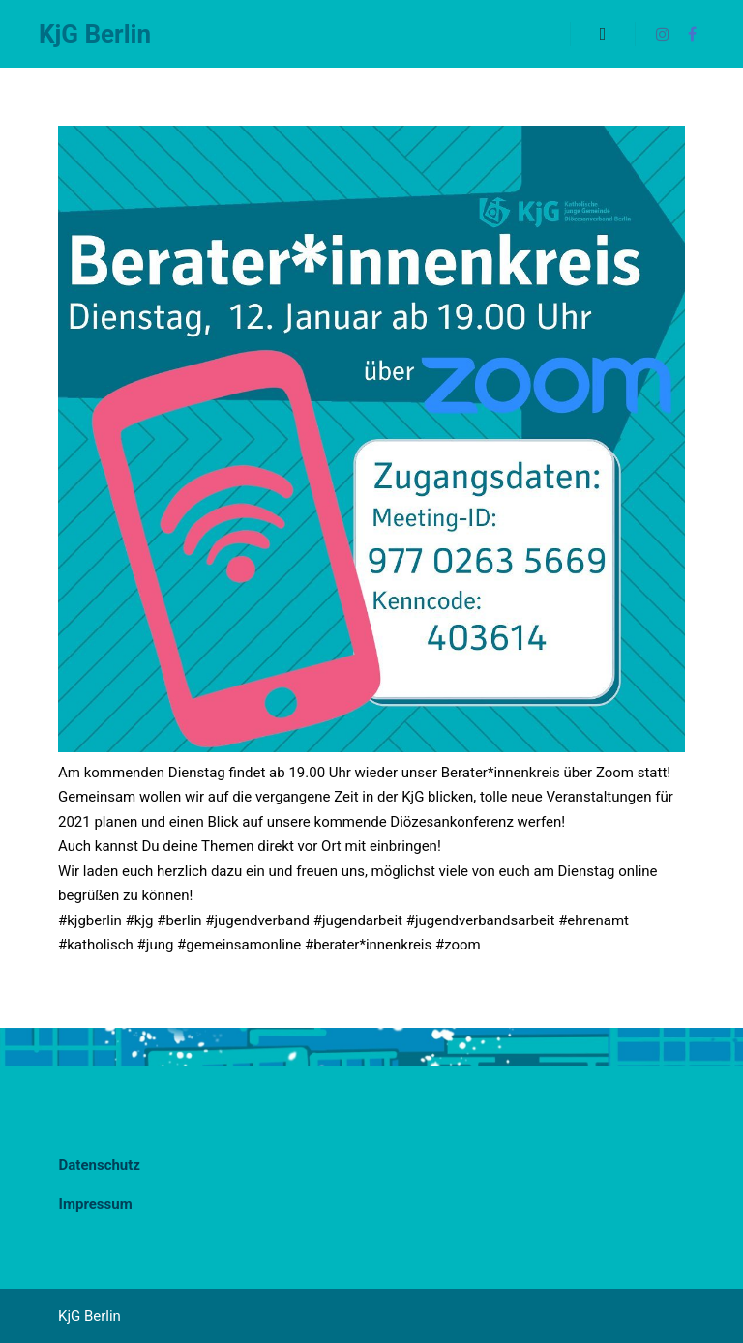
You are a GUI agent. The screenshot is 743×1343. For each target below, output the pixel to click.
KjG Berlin (95, 33)
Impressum (96, 1203)
